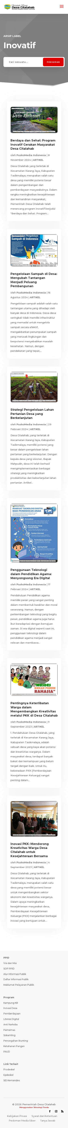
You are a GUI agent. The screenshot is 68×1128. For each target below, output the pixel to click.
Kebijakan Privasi (17, 1116)
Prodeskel (9, 1069)
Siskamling (9, 1035)
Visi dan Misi (10, 963)
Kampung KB (10, 1002)
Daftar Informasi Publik (15, 979)
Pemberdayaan (11, 1013)
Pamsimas (9, 1030)
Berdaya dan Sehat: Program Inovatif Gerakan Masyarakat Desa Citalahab (33, 144)
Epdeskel (8, 1075)
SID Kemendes (11, 1080)
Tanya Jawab (47, 1120)
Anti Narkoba (10, 1024)
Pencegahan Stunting (15, 1040)
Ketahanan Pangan (14, 1046)
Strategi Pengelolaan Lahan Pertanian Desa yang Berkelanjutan (32, 414)
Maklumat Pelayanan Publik (18, 984)
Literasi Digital (11, 1019)
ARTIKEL (38, 159)
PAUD (6, 1051)
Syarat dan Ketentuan (44, 1116)
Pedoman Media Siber (22, 1120)
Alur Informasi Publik (14, 974)
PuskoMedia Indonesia (31, 155)
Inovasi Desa (10, 1008)
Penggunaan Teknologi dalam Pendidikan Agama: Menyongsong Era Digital (31, 574)
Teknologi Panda (41, 1107)
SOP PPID (9, 968)
